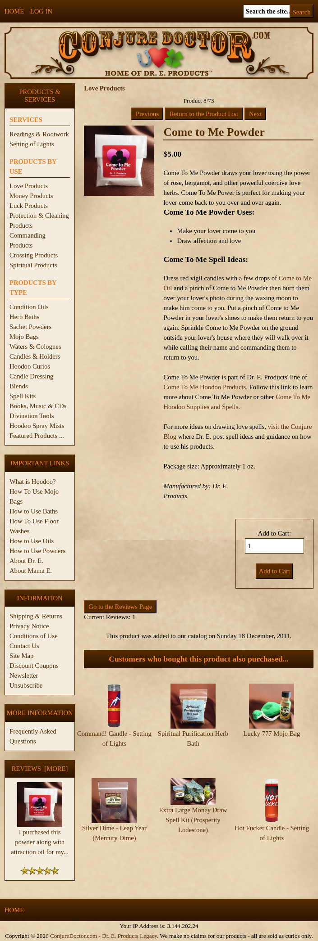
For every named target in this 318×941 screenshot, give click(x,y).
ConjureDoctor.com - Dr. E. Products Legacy (103, 935)
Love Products (28, 185)
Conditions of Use (33, 635)
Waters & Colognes (35, 346)
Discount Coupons (34, 665)
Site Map (21, 655)
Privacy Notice (29, 626)
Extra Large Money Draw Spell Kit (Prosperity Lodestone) (193, 803)
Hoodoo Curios (29, 366)
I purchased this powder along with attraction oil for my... (40, 838)
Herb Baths (24, 316)
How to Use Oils (31, 541)
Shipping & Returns (35, 616)
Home (14, 11)
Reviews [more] (40, 768)
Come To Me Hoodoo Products (204, 387)
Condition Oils (29, 307)
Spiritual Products (33, 265)
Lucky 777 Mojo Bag (272, 733)
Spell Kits (22, 396)
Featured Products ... (36, 435)
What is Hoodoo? (32, 481)
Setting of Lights (31, 144)
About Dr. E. (26, 560)
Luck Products (28, 205)
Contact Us (24, 645)
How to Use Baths (33, 511)
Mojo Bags (24, 336)
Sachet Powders (30, 326)
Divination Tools (31, 415)
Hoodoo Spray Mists (36, 425)
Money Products (31, 195)
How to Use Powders (37, 550)
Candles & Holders (34, 356)
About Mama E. (30, 570)
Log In (41, 11)
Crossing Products (33, 255)
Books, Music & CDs (37, 406)
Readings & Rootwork (39, 134)
